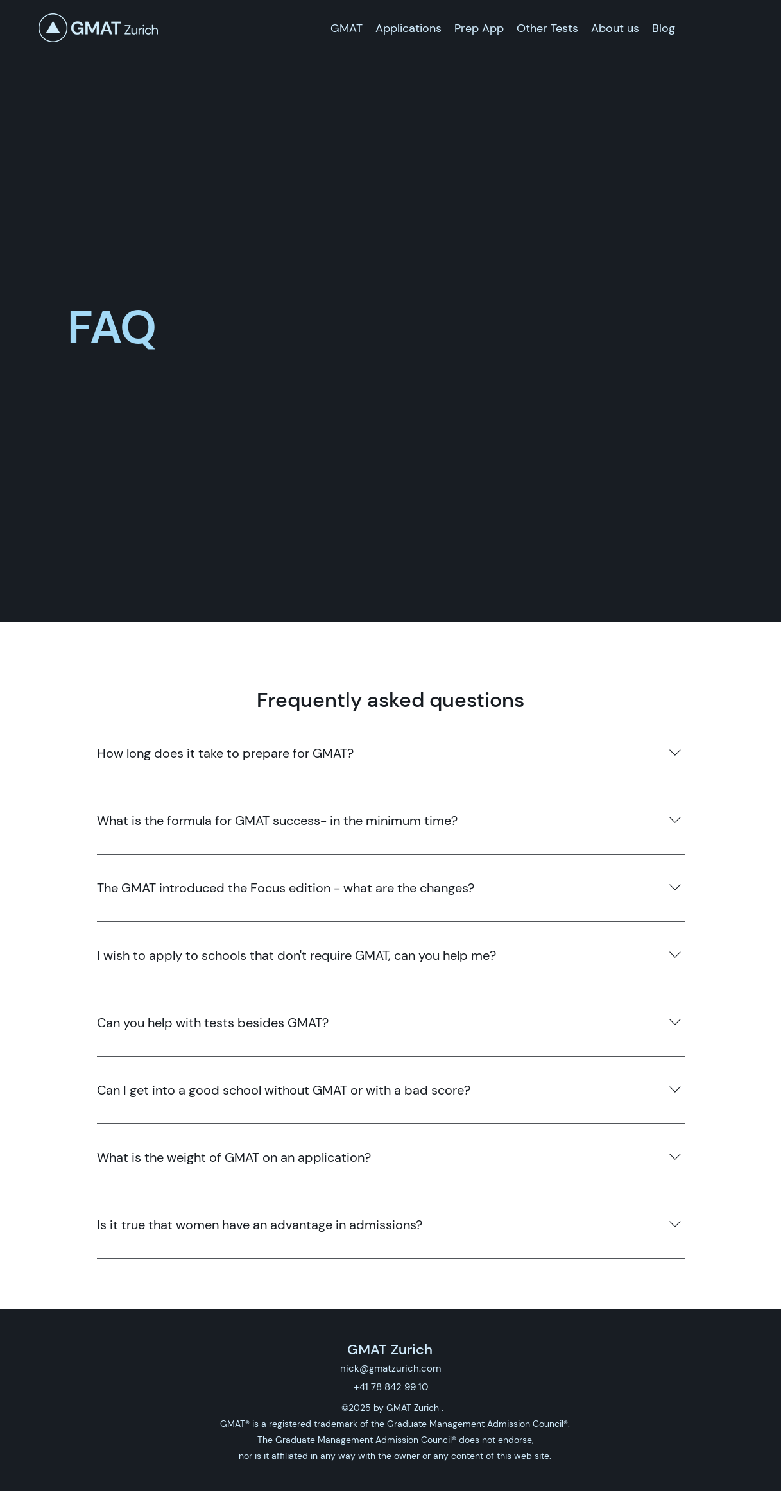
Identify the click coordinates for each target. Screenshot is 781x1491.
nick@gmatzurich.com (390, 1368)
